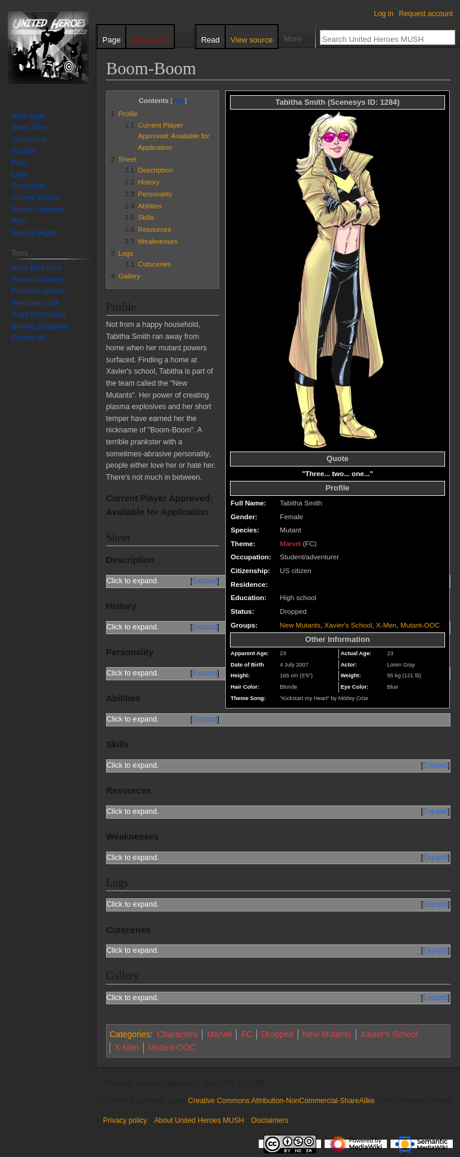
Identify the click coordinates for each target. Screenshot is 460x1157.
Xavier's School (349, 625)
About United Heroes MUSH (199, 1120)
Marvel (290, 543)
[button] (28, 338)
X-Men (386, 625)
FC (246, 1034)
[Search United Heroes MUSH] (380, 39)
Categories (130, 1034)
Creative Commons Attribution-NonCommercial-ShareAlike (281, 1101)
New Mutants (300, 625)
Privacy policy (125, 1120)
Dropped (277, 1034)
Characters (177, 1034)
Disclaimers (269, 1120)
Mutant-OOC (420, 625)
